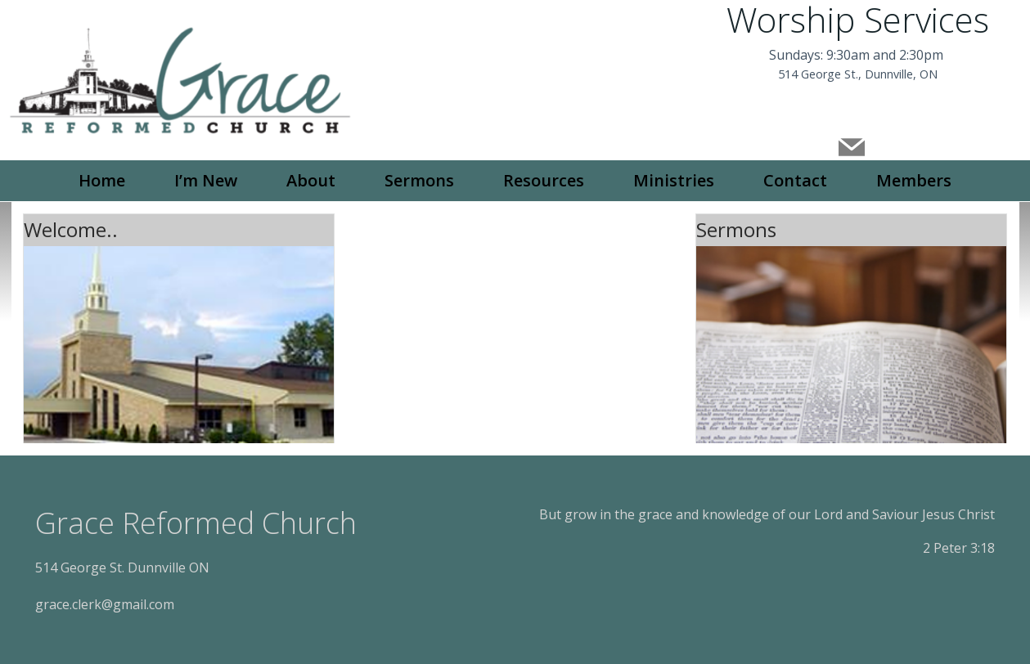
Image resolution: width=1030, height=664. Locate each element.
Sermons (419, 179)
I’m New (205, 179)
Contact (795, 179)
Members (913, 179)
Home (102, 179)
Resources (543, 179)
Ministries (673, 179)
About (310, 179)
